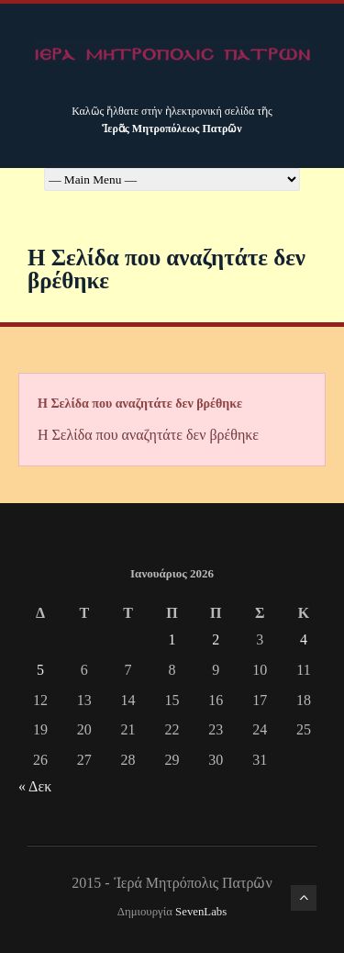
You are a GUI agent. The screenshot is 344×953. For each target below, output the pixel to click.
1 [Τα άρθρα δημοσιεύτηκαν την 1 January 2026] (171, 639)
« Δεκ (34, 786)
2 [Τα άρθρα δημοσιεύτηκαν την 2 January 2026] (215, 639)
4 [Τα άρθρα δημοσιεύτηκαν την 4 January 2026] (303, 639)
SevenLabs (201, 911)
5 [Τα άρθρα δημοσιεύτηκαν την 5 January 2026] (40, 670)
